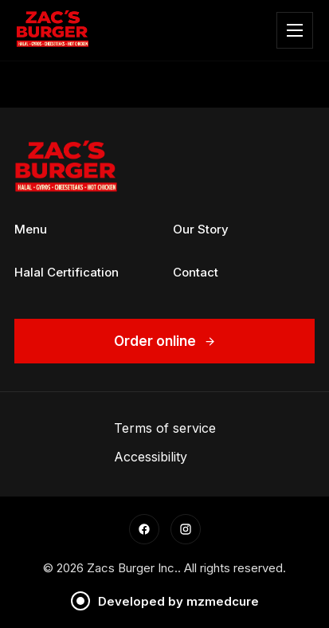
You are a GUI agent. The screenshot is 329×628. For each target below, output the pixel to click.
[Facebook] (144, 529)
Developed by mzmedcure (165, 600)
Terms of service (165, 428)
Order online (165, 341)
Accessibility (150, 457)
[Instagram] (185, 529)
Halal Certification (66, 272)
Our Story (201, 229)
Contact (195, 272)
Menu (30, 229)
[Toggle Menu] (294, 30)
